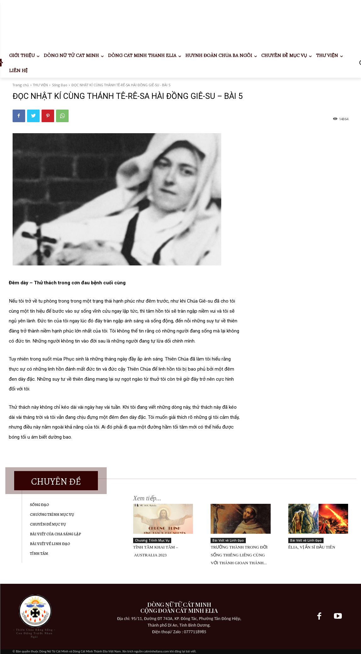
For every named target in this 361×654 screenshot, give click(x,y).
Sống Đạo (59, 84)
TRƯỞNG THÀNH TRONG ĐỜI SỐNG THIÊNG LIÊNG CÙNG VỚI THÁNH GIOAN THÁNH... (239, 555)
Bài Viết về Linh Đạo (228, 540)
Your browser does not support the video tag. (60, 23)
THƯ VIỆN (40, 84)
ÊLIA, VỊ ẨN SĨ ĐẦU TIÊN (311, 547)
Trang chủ (21, 84)
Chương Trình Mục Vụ (152, 540)
